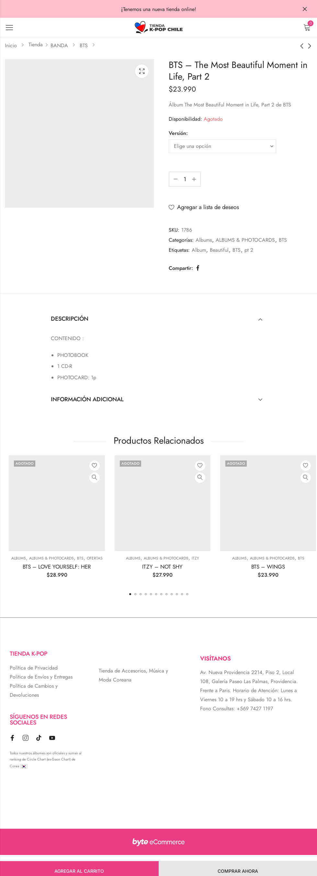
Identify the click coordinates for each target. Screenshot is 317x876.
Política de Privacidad (34, 667)
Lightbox (142, 71)
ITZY (257, 558)
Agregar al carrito (79, 871)
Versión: (178, 133)
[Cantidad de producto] (185, 179)
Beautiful (219, 250)
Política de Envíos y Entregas (41, 677)
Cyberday (40, 558)
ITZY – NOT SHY (225, 567)
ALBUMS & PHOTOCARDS (245, 240)
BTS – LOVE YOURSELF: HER (119, 567)
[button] (130, 594)
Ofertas (157, 558)
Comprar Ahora (238, 871)
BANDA (59, 45)
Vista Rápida (51, 477)
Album (199, 250)
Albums (204, 240)
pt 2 (248, 250)
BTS (84, 45)
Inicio (11, 45)
